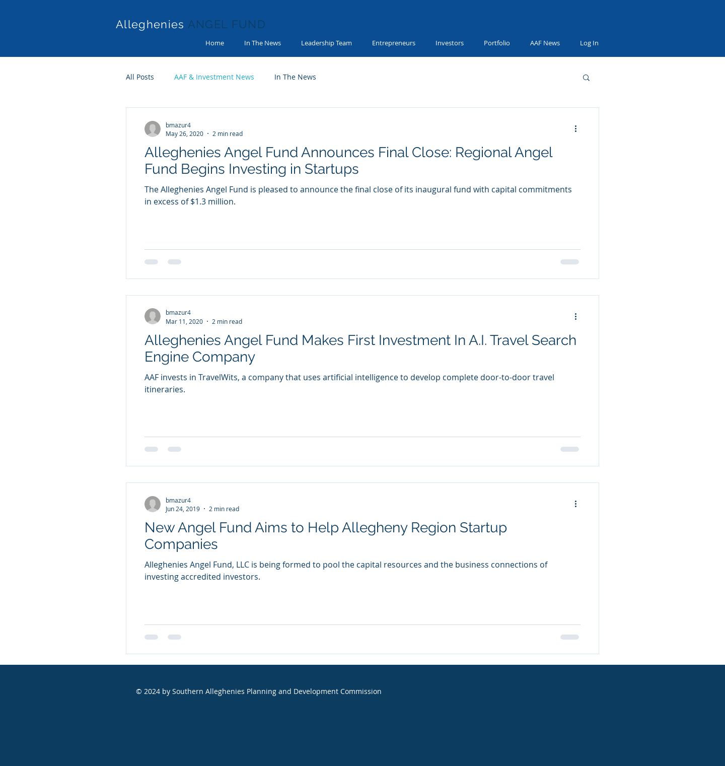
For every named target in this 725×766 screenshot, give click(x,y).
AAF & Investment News (214, 77)
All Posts (140, 77)
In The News (295, 77)
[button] (586, 78)
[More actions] (579, 129)
